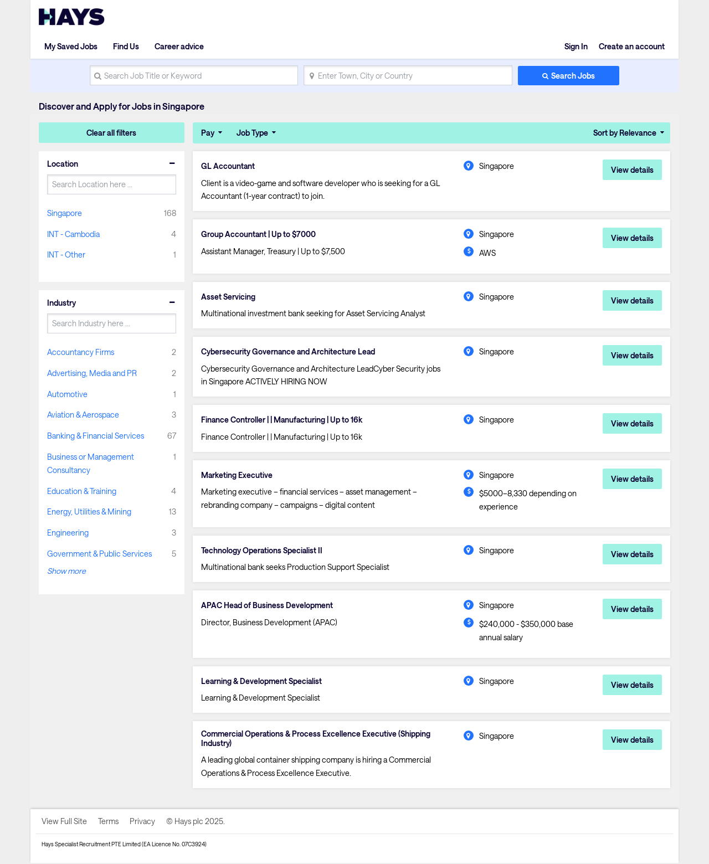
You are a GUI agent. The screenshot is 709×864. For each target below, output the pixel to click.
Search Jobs (573, 75)
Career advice (179, 46)
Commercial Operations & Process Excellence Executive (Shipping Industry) (317, 740)
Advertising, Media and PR (92, 373)
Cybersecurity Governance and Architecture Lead (289, 352)
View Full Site (64, 822)
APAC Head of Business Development (267, 606)
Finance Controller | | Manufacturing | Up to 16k (283, 420)
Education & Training (81, 491)
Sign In (576, 46)
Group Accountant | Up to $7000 (259, 234)
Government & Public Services (99, 553)
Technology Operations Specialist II (262, 551)
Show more (66, 570)
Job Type (252, 132)
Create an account (632, 46)
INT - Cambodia (73, 234)
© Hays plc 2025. (195, 822)
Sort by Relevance (624, 132)
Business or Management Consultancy (90, 463)
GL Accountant (228, 166)
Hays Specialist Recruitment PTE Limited (91, 845)
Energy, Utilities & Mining (89, 511)
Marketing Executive (237, 475)
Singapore (64, 213)
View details (632, 169)
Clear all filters (111, 132)
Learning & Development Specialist (262, 681)
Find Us (126, 46)
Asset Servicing (228, 296)
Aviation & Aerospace (83, 414)
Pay (207, 132)
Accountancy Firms (80, 352)
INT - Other (66, 254)
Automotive (67, 394)
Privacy (142, 822)
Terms (108, 822)
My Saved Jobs (70, 46)
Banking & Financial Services (95, 435)
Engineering (68, 532)
